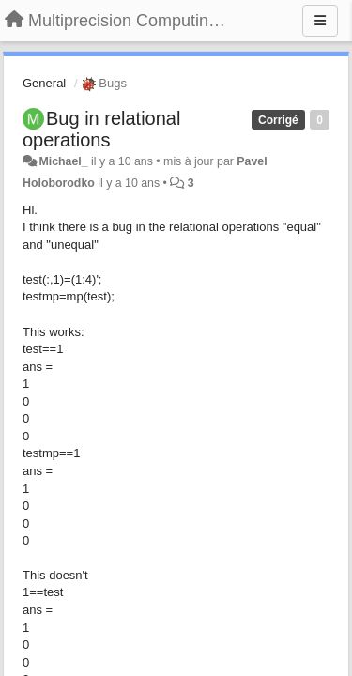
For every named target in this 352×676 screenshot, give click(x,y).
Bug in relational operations (101, 129)
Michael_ (62, 161)
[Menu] (320, 21)
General (44, 83)
